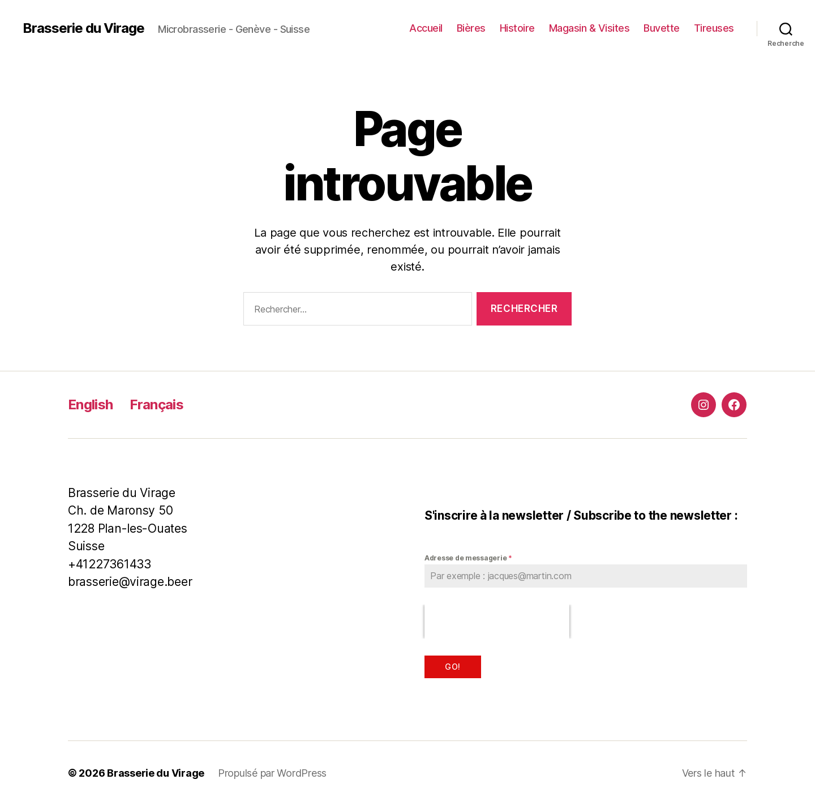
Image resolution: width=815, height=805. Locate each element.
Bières (471, 28)
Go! (452, 666)
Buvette (662, 28)
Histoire (517, 28)
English (90, 404)
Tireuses (714, 28)
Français (156, 404)
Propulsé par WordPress (272, 773)
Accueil (426, 28)
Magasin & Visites (589, 28)
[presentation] (496, 622)
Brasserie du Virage (83, 28)
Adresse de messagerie (468, 558)
